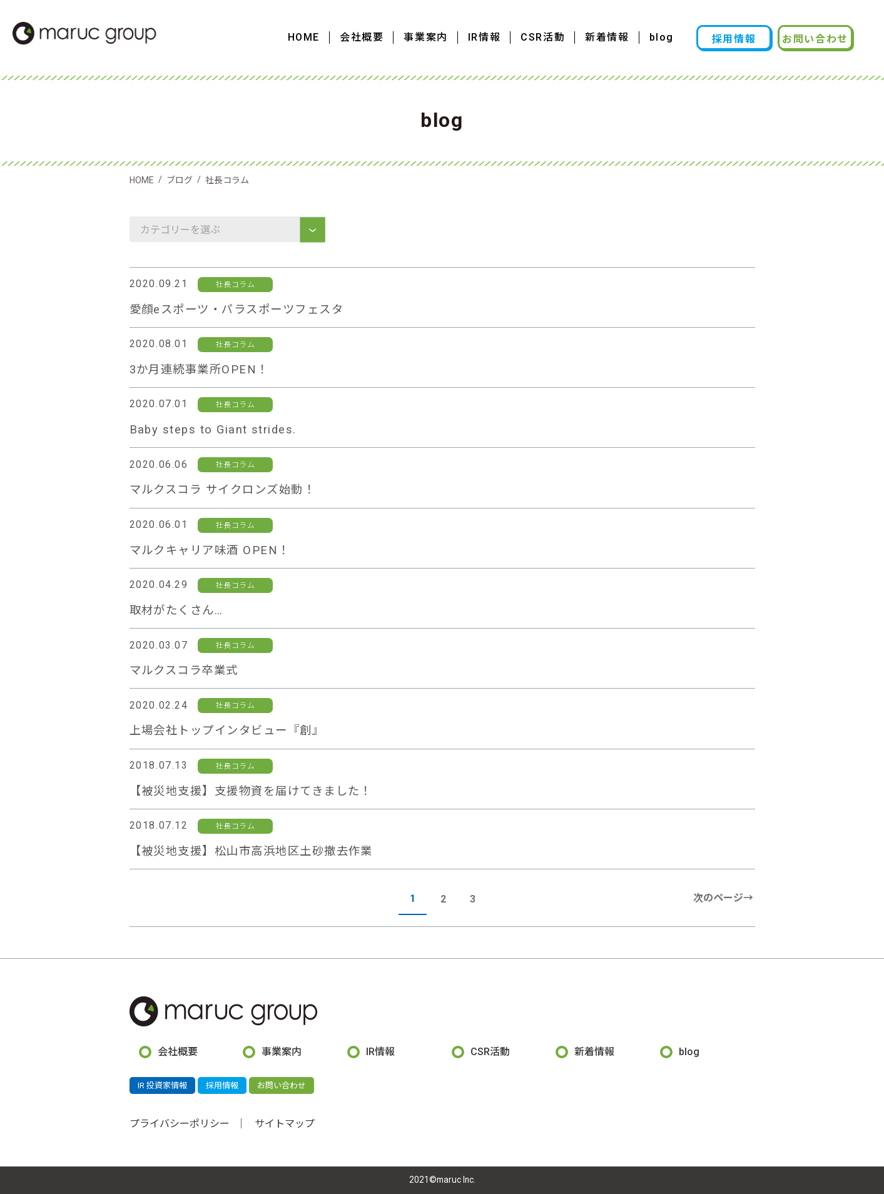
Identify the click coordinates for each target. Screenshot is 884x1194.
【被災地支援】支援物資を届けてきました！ (251, 790)
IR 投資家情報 (162, 1085)
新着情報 (607, 37)
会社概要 (362, 37)
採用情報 (734, 39)
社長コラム (235, 284)
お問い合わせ (815, 39)
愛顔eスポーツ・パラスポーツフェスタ (237, 309)
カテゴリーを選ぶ (181, 230)
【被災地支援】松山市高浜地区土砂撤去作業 (251, 851)
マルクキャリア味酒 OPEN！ (210, 550)
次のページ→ (723, 898)
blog (661, 37)
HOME (304, 37)
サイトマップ (285, 1124)
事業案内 (425, 37)
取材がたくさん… (176, 610)
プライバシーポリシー (180, 1124)
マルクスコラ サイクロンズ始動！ (223, 489)
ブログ (179, 180)
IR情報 (484, 37)
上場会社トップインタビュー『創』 (227, 730)
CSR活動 (543, 37)
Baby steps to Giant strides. (213, 429)
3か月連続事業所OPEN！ (199, 369)
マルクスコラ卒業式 (184, 670)
